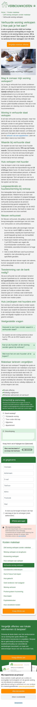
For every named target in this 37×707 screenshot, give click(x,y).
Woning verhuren (10, 587)
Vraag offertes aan (18, 611)
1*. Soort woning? (9, 413)
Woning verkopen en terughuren (15, 552)
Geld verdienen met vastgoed (14, 583)
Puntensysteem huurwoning (13, 591)
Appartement (10, 425)
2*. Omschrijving (9, 431)
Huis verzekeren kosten (12, 605)
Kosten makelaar (13, 12)
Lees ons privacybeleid (26, 686)
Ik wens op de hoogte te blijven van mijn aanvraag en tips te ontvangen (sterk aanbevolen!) (19, 513)
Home (3, 12)
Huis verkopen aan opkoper (13, 561)
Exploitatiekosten (10, 600)
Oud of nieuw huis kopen (12, 574)
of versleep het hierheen (12, 450)
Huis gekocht (8, 578)
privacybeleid (22, 536)
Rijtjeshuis (9, 422)
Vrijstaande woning (12, 416)
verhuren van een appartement (17, 135)
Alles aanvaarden (18, 691)
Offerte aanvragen (18, 521)
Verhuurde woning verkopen (13, 17)
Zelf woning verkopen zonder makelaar (16, 15)
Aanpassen (18, 703)
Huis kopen (8, 596)
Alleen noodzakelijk (18, 697)
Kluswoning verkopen (11, 556)
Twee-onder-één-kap (13, 419)
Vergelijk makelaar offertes (19, 44)
